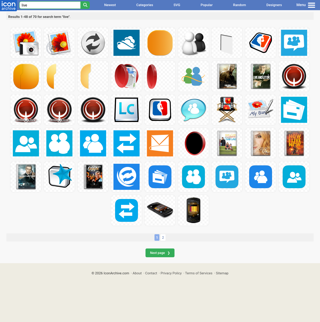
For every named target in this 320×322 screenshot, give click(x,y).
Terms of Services (198, 273)
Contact (151, 273)
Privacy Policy (171, 273)
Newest (110, 5)
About (137, 273)
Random (239, 5)
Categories (144, 5)
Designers (274, 5)
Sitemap (222, 273)
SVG (176, 5)
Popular (207, 5)
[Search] (85, 5)
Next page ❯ (160, 253)
